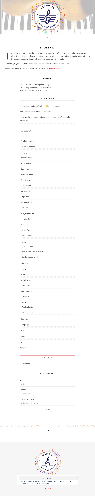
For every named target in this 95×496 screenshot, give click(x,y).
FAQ (21, 342)
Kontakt (23, 348)
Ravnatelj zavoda (28, 146)
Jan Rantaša (25, 191)
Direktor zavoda (27, 141)
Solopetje (25, 324)
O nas (22, 136)
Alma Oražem (26, 158)
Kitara (23, 269)
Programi (23, 242)
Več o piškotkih (44, 484)
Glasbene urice (27, 247)
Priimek (23, 390)
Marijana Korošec (28, 213)
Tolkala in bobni (27, 280)
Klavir (23, 274)
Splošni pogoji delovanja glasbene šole (35, 87)
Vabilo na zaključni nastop (30, 111)
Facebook (47, 357)
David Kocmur (26, 169)
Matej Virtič (25, 219)
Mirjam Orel (25, 230)
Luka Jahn (24, 208)
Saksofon (24, 319)
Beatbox (24, 263)
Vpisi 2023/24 (25, 131)
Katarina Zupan (27, 202)
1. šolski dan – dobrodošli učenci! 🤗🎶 (35, 106)
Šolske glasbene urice (30, 257)
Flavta (23, 302)
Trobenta (25, 330)
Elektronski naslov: (27, 399)
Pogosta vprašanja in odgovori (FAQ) (34, 84)
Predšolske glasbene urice (32, 251)
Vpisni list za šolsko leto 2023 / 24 (33, 90)
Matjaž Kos (54, 68)
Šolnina (22, 336)
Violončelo (25, 297)
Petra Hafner (26, 235)
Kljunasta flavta (28, 312)
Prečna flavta (27, 307)
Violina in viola (26, 291)
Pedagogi (23, 153)
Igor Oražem (26, 185)
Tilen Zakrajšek (27, 174)
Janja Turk (25, 196)
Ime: (21, 380)
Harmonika (25, 285)
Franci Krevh (26, 180)
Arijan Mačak (26, 163)
